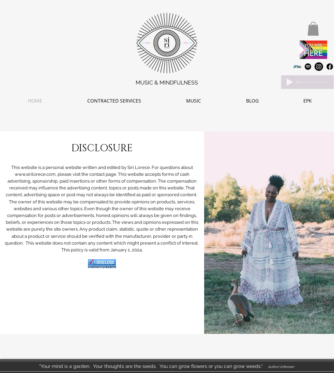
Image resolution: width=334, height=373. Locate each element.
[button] (313, 29)
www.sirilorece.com (35, 174)
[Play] (290, 82)
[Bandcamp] (297, 66)
